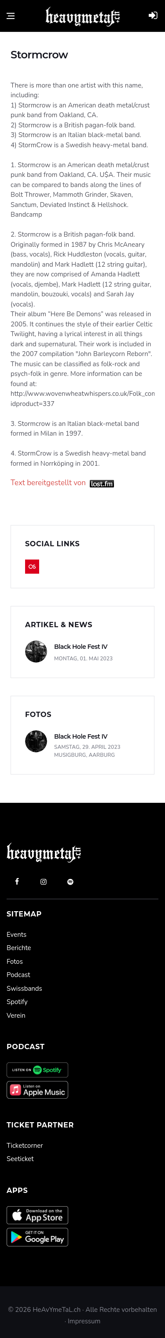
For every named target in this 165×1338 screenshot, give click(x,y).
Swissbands (24, 988)
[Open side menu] (11, 16)
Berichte (19, 947)
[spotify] (70, 881)
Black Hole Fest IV (80, 647)
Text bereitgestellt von (62, 483)
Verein (16, 1015)
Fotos (15, 961)
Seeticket (20, 1158)
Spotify (17, 1001)
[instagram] (43, 881)
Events (16, 934)
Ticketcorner (25, 1145)
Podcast (18, 974)
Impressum (84, 1321)
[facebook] (17, 881)
